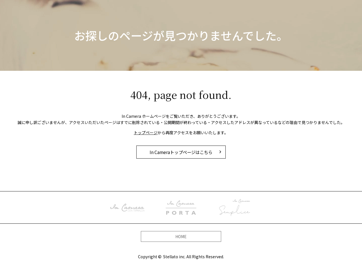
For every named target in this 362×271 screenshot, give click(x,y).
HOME (181, 236)
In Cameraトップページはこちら (181, 152)
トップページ (146, 132)
